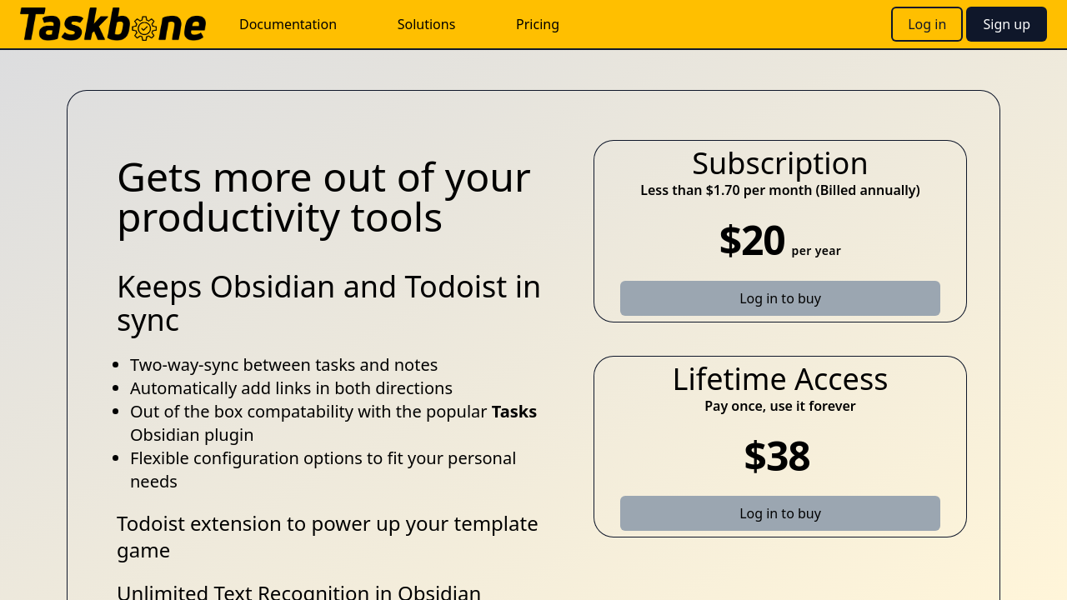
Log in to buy (780, 298)
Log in (927, 24)
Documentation (288, 24)
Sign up (1006, 24)
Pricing (537, 24)
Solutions (427, 24)
